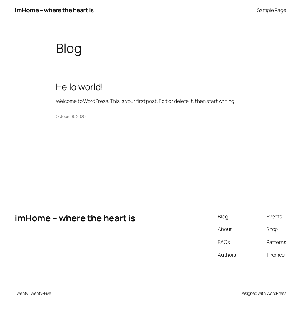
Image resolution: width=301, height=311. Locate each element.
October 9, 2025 (71, 116)
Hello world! (80, 87)
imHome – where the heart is (54, 10)
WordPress (276, 293)
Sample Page (271, 10)
